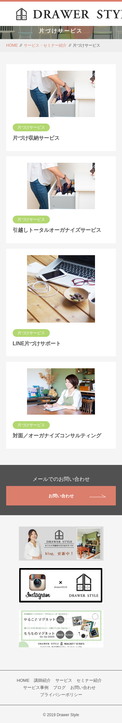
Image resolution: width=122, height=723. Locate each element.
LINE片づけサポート (37, 343)
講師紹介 (42, 680)
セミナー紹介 (89, 680)
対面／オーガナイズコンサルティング (57, 435)
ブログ (59, 687)
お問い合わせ (77, 495)
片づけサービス (31, 127)
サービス (63, 680)
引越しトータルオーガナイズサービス (57, 230)
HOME (12, 45)
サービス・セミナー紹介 (45, 45)
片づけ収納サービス (36, 138)
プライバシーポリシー (61, 694)
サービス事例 (35, 687)
